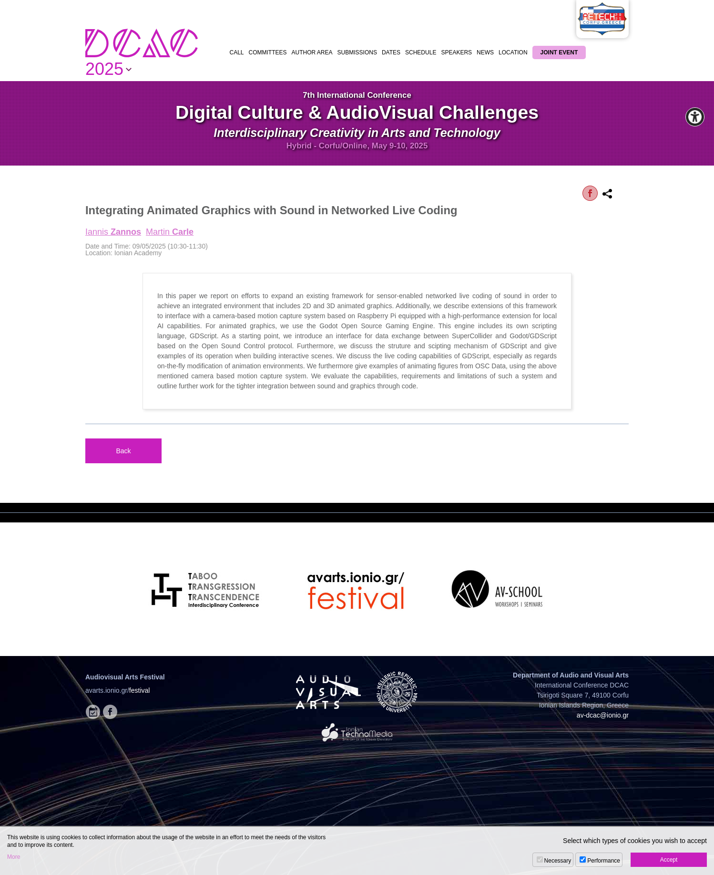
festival (139, 690)
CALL (237, 52)
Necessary (557, 860)
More (13, 857)
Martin (170, 232)
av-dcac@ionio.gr (603, 715)
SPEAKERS (456, 52)
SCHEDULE (420, 52)
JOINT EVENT (559, 52)
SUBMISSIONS (357, 52)
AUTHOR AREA (312, 52)
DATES (391, 52)
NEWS (485, 52)
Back (123, 451)
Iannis (113, 232)
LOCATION (513, 52)
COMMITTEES (268, 52)
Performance (603, 860)
